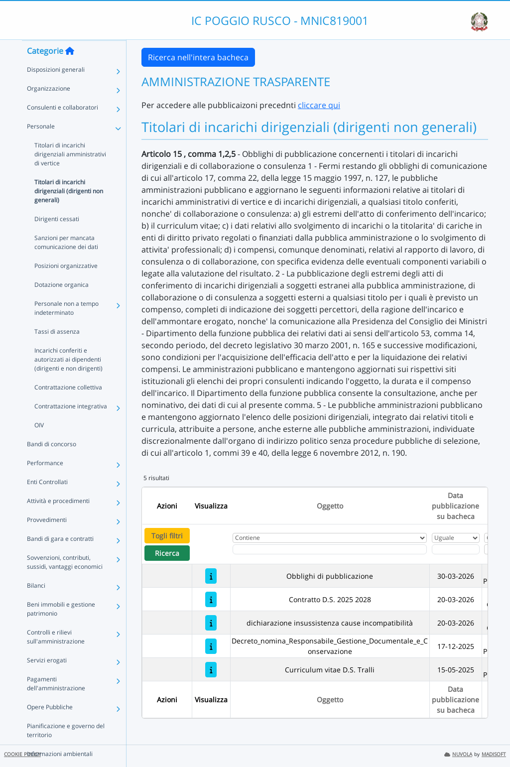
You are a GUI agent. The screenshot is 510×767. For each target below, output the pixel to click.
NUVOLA (458, 754)
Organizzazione (48, 108)
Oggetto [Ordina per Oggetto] (330, 506)
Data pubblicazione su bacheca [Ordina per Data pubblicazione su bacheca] (455, 506)
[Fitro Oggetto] (330, 549)
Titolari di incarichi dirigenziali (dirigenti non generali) (68, 210)
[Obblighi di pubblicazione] (211, 576)
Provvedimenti (47, 539)
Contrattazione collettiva (68, 406)
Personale (41, 145)
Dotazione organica (61, 304)
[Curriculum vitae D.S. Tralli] (211, 669)
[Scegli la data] (456, 549)
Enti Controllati (47, 501)
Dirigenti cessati (56, 238)
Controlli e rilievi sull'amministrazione (56, 656)
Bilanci (36, 605)
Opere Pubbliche (50, 726)
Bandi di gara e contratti (60, 558)
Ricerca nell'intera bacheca (198, 57)
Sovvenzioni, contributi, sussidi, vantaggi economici (65, 581)
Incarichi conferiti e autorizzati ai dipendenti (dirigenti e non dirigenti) (68, 379)
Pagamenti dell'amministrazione (56, 703)
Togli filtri (167, 535)
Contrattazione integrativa (70, 425)
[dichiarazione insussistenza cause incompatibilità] (211, 623)
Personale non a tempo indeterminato (66, 327)
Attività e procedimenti (58, 520)
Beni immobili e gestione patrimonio (61, 628)
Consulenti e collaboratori (62, 127)
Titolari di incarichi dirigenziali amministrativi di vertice (70, 173)
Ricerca (167, 553)
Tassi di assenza (57, 351)
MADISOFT (494, 754)
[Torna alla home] (69, 70)
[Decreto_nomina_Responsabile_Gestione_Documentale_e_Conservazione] (211, 646)
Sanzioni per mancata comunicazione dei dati (66, 261)
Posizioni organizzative (66, 285)
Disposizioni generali (56, 89)
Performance (45, 482)
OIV (39, 444)
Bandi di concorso (51, 463)
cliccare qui (319, 105)
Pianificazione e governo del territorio (66, 750)
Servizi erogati (47, 679)
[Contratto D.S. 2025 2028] (211, 599)
